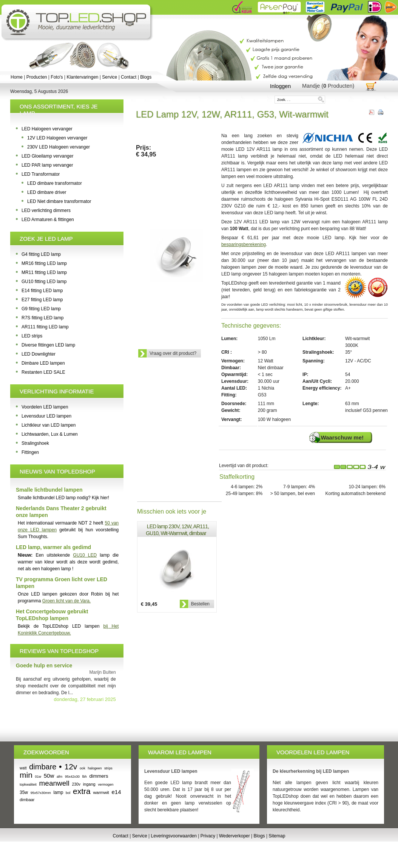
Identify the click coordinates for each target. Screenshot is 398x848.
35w (24, 792)
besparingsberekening (243, 244)
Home (17, 77)
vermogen (105, 784)
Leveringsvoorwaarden (174, 836)
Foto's (57, 77)
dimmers (98, 776)
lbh (84, 776)
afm (59, 776)
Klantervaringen (82, 77)
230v (76, 784)
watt (23, 768)
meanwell (54, 783)
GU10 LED (85, 555)
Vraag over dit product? (173, 353)
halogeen (95, 768)
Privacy (208, 836)
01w (38, 776)
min (26, 775)
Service (109, 77)
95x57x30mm (41, 793)
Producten (36, 77)
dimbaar (27, 799)
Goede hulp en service (44, 665)
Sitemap (276, 836)
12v (70, 766)
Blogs (145, 77)
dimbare (42, 767)
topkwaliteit (28, 784)
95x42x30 (72, 776)
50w (49, 775)
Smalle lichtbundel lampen (49, 490)
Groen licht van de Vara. (66, 601)
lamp (58, 792)
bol (68, 793)
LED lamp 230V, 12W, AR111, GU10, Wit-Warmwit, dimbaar (177, 529)
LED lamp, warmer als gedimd (53, 547)
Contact (128, 77)
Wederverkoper (234, 836)
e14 (116, 792)
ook (82, 768)
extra (82, 791)
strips (108, 768)
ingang (89, 784)
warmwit (101, 792)
